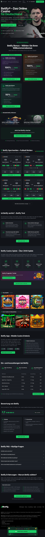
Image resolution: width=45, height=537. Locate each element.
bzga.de (3, 522)
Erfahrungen (4, 1)
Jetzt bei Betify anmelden (8, 25)
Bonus (9, 1)
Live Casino (24, 2)
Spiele (20, 1)
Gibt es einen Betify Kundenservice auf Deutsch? (22, 465)
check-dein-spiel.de (6, 523)
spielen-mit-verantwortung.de (7, 520)
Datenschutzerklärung (25, 526)
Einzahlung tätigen (38, 393)
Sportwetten (14, 1)
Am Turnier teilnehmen (9, 277)
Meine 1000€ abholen (33, 79)
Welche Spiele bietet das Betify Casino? (22, 462)
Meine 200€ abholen (11, 106)
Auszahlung (30, 506)
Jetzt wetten (11, 176)
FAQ (27, 1)
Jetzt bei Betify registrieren (22, 497)
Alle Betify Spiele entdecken (22, 283)
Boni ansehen (38, 413)
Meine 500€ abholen (11, 79)
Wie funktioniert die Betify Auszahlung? (22, 458)
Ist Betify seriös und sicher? (22, 452)
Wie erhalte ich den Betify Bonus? (22, 455)
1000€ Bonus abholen (22, 531)
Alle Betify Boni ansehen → (5, 27)
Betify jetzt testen (22, 240)
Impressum (18, 526)
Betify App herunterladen (8, 353)
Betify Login (20, 25)
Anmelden (32, 1)
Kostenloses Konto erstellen (22, 135)
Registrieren (40, 1)
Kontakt (30, 526)
